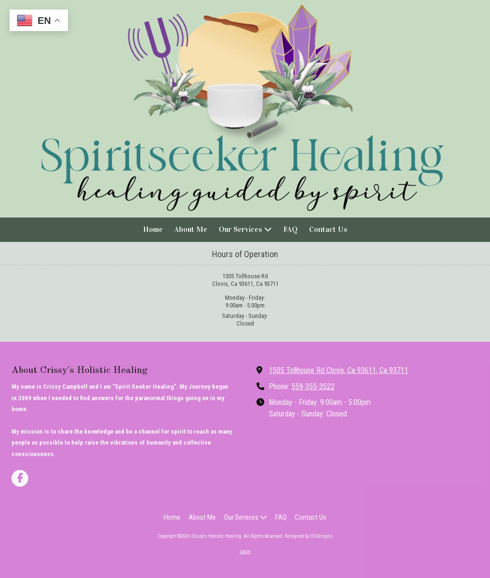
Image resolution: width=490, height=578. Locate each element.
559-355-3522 (312, 386)
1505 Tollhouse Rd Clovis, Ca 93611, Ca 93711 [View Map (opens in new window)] (338, 370)
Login (245, 551)
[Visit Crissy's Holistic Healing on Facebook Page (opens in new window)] (19, 478)
